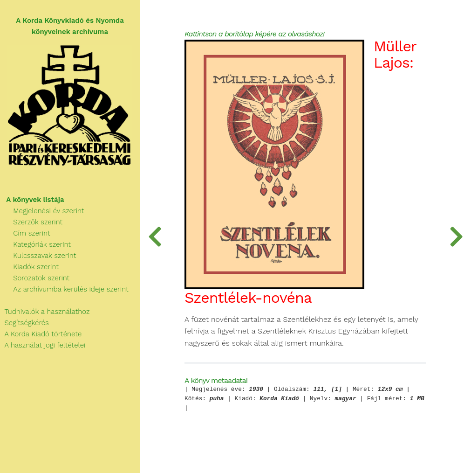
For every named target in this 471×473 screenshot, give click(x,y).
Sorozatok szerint (34, 278)
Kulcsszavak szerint (38, 255)
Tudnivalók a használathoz (44, 311)
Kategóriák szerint (35, 244)
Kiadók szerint (29, 267)
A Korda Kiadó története (41, 334)
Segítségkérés (24, 323)
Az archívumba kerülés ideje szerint (64, 289)
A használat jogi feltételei (42, 345)
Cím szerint (25, 233)
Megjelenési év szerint (42, 211)
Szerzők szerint (31, 222)
